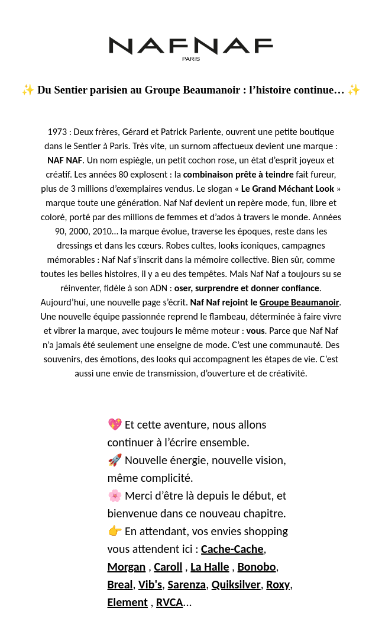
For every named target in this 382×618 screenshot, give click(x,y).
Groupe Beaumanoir (299, 302)
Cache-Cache (232, 549)
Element (128, 602)
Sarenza (187, 584)
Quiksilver (236, 584)
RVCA (169, 602)
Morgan (127, 566)
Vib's (150, 584)
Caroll (168, 566)
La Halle (209, 566)
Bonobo (257, 566)
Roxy (278, 584)
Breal (120, 584)
